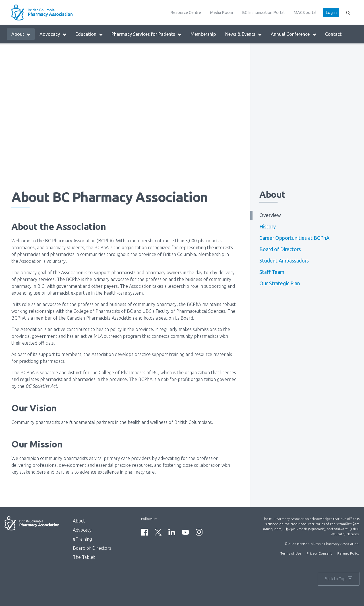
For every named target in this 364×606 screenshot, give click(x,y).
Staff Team (271, 272)
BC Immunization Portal (263, 12)
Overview (270, 215)
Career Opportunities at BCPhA (294, 238)
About (21, 34)
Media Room (221, 12)
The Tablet (84, 557)
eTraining (82, 539)
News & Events (243, 34)
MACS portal (305, 12)
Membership (203, 34)
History (267, 226)
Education (89, 34)
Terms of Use (290, 553)
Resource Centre (185, 12)
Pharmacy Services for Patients (146, 34)
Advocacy (53, 34)
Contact (333, 34)
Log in (331, 12)
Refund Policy (348, 553)
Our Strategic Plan (279, 283)
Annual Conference (294, 34)
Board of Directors (280, 249)
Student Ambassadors (284, 260)
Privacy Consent (319, 553)
